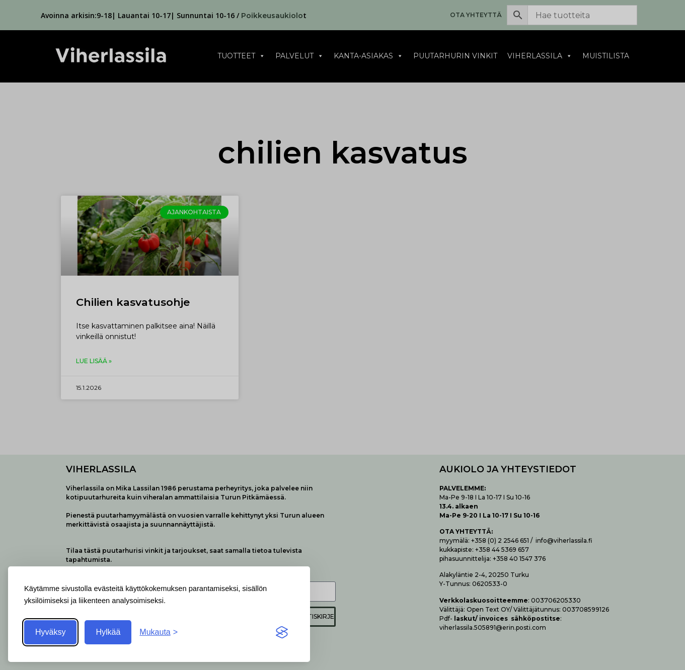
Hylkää (108, 632)
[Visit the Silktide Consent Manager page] (282, 632)
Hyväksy (50, 632)
